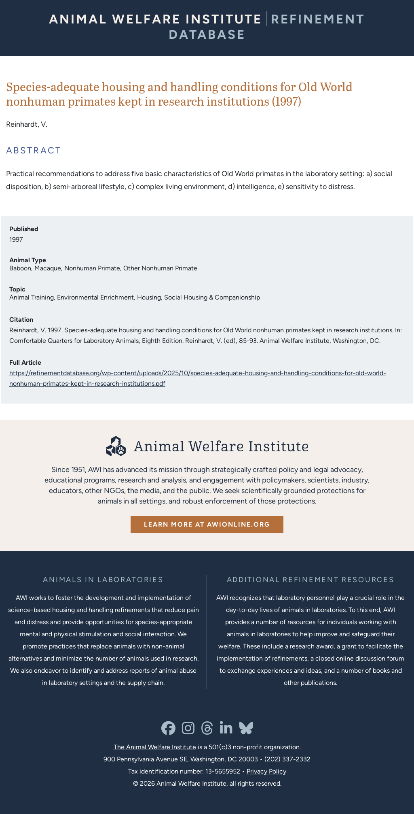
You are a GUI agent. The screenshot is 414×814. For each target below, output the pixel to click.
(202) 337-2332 (287, 759)
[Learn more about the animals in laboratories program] (103, 580)
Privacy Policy (266, 771)
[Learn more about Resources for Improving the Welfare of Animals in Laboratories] (311, 580)
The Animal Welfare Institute (155, 747)
